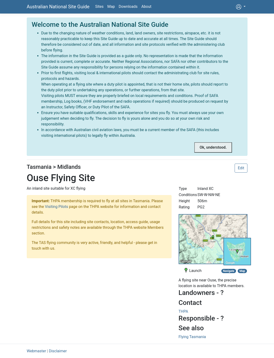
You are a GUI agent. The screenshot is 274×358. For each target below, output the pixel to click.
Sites (99, 6)
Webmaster (36, 351)
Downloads (128, 6)
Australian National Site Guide (58, 6)
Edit (241, 168)
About (146, 6)
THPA (183, 311)
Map (111, 6)
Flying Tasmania (192, 337)
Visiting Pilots (56, 206)
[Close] (213, 147)
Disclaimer (58, 351)
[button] (240, 7)
